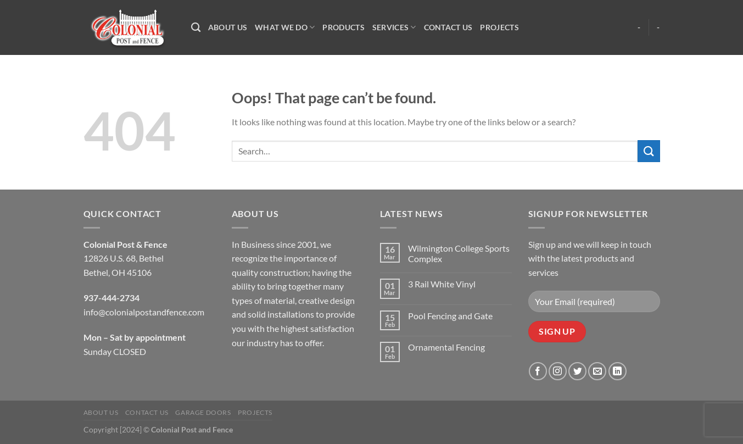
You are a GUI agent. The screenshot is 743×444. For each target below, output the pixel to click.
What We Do (285, 27)
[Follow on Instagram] (558, 371)
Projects (499, 27)
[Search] (195, 27)
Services (394, 27)
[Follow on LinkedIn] (617, 371)
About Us (227, 27)
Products (343, 27)
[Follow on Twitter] (577, 371)
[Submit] (649, 151)
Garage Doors (203, 412)
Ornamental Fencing (446, 347)
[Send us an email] (597, 371)
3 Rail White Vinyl (442, 284)
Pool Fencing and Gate (450, 315)
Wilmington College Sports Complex (459, 253)
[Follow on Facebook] (538, 371)
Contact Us (448, 27)
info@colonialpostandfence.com (143, 312)
